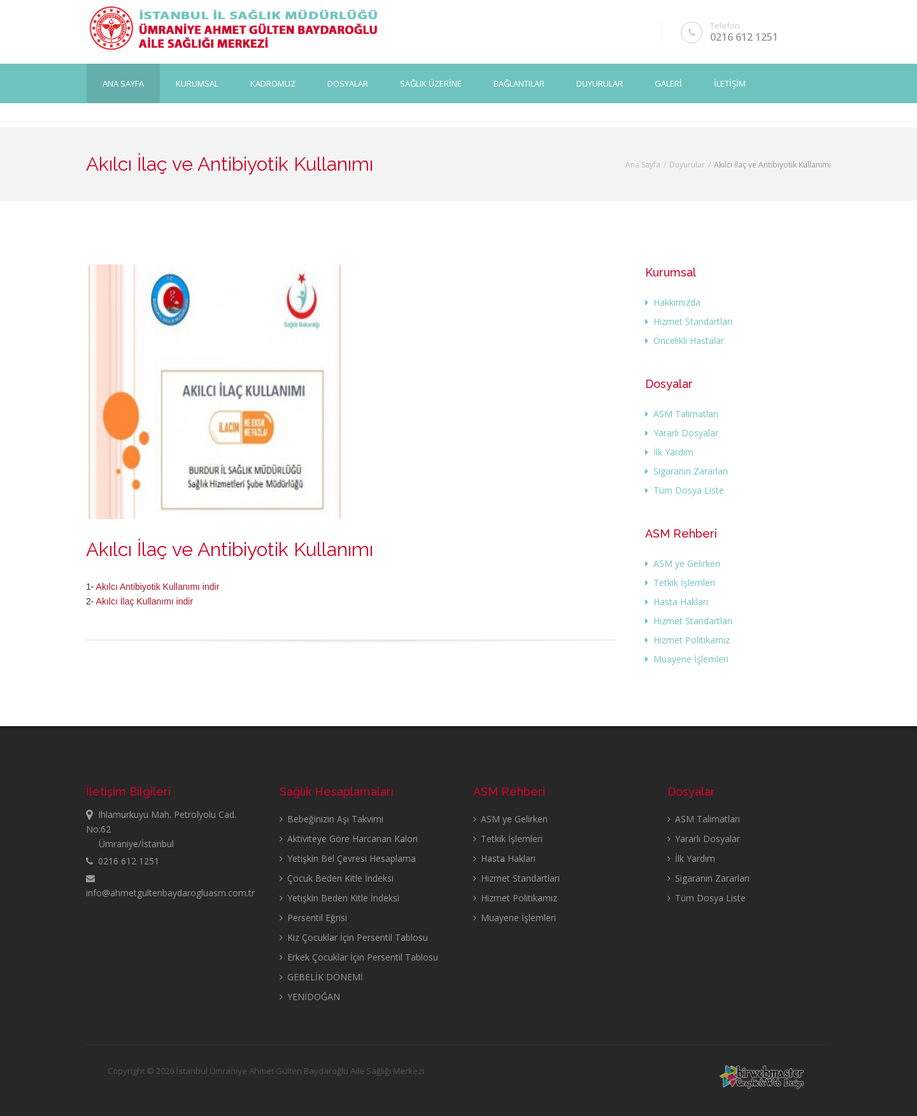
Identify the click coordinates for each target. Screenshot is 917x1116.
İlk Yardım (669, 452)
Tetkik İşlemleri (680, 582)
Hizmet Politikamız (687, 640)
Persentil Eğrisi (313, 918)
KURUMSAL (197, 83)
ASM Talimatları (681, 414)
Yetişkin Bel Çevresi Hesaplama (348, 858)
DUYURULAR (599, 83)
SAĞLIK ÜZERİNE (431, 83)
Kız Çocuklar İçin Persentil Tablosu (354, 937)
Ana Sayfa (123, 83)
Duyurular (687, 164)
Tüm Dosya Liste (684, 490)
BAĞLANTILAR (519, 83)
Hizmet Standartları (688, 321)
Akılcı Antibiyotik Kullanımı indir (158, 587)
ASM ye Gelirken (682, 563)
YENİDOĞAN (310, 997)
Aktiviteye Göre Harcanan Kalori (349, 839)
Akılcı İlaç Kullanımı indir (145, 601)
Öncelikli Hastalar (684, 340)
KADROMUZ (272, 83)
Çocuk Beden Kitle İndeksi (337, 878)
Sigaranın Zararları (686, 471)
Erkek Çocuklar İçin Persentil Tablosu (359, 957)
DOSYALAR (347, 83)
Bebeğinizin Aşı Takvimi (331, 819)
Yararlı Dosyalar (681, 433)
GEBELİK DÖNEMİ (321, 977)
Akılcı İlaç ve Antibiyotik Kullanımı (229, 549)
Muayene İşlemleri (687, 659)
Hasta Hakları (676, 602)
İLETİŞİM (730, 83)
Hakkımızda (672, 302)
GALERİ (668, 83)
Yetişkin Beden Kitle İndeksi (339, 898)
